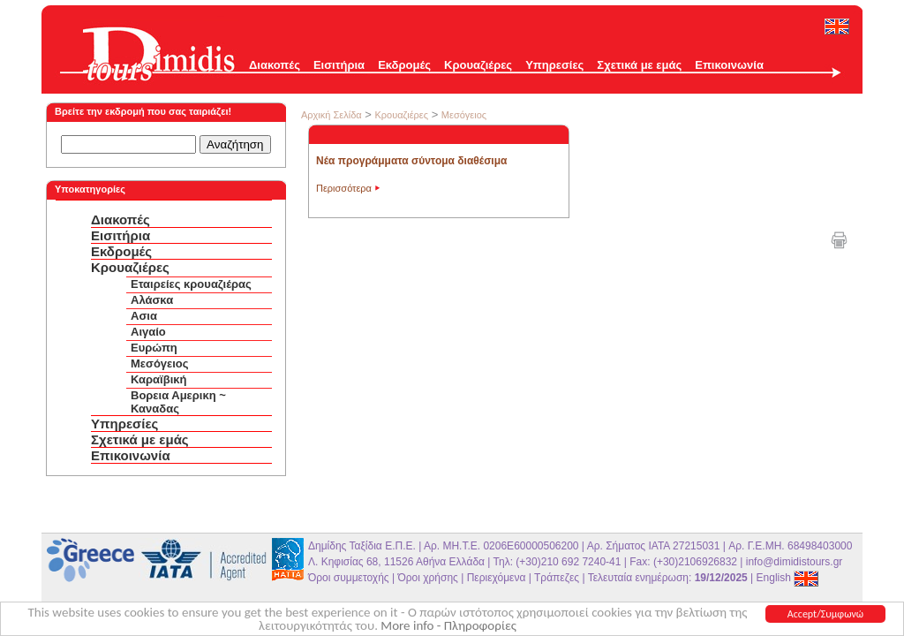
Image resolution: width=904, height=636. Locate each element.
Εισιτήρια (339, 65)
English (788, 578)
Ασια (144, 315)
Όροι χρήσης (427, 578)
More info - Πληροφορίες (448, 626)
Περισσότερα (344, 188)
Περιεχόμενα (496, 578)
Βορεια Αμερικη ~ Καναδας (178, 402)
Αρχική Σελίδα (331, 115)
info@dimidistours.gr (794, 562)
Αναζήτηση (235, 144)
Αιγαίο (148, 331)
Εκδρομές (404, 65)
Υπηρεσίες (554, 65)
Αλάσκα (152, 300)
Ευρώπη (154, 347)
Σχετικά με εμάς (639, 65)
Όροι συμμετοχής (348, 578)
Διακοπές (274, 65)
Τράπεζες (556, 578)
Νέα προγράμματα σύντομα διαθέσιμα (411, 161)
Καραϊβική (158, 379)
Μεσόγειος (160, 363)
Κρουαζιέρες (478, 65)
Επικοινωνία (729, 65)
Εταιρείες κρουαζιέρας (191, 284)
